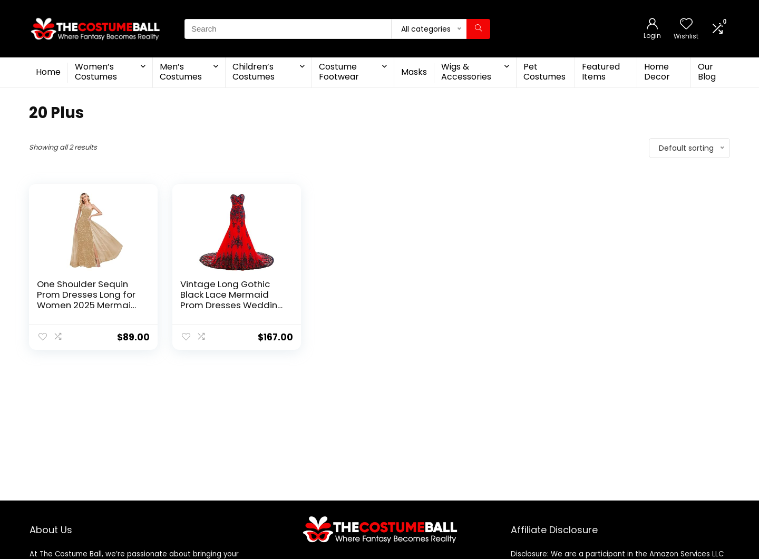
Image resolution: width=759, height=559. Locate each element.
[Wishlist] (686, 24)
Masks (414, 72)
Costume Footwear (339, 72)
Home (48, 72)
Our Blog (707, 72)
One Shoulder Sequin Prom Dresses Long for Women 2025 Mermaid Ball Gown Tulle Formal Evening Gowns (87, 305)
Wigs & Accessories (466, 72)
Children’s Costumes (253, 72)
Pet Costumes (544, 72)
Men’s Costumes (181, 72)
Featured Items (601, 72)
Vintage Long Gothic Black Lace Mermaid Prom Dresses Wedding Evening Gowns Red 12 (232, 300)
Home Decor (657, 72)
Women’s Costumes (96, 72)
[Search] (478, 29)
